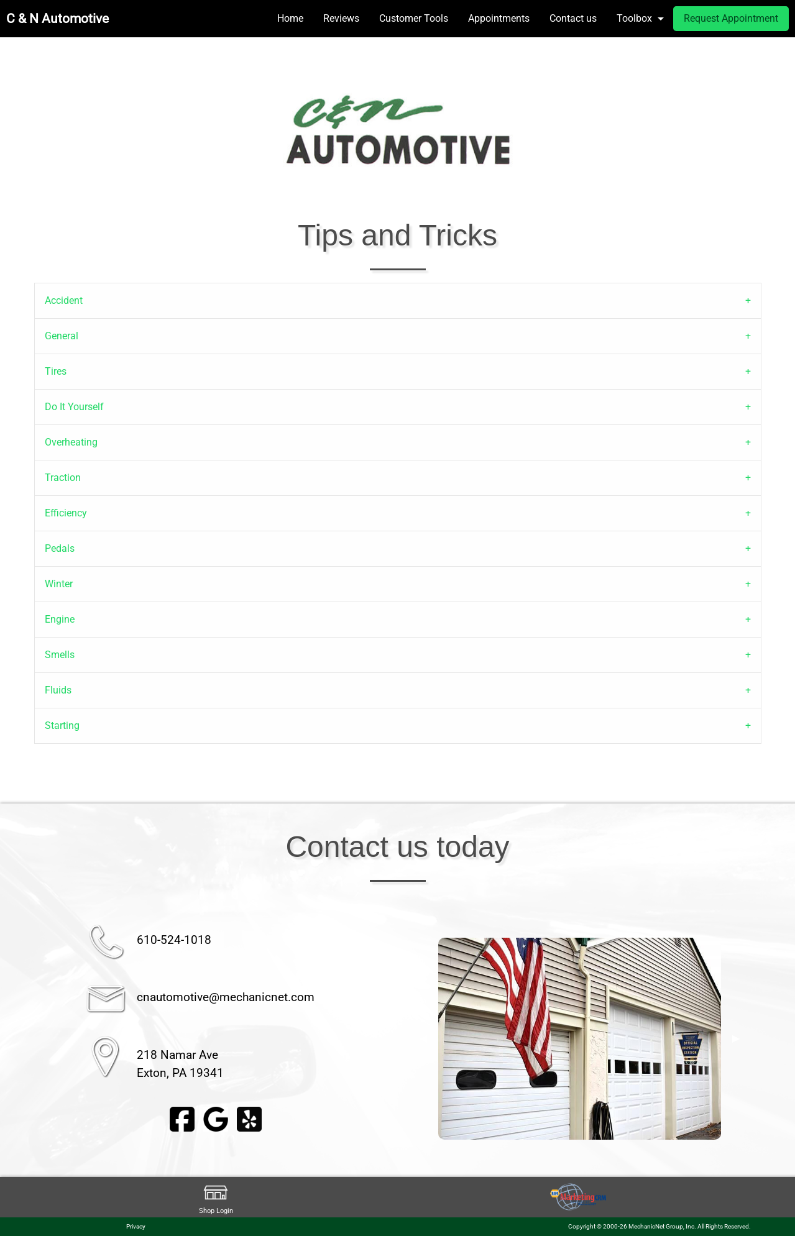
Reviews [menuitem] (341, 18)
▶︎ (736, 1038)
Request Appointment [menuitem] (731, 18)
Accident (64, 300)
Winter (59, 584)
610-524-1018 (174, 940)
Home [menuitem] (290, 18)
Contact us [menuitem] (573, 18)
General (61, 336)
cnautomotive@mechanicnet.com (226, 997)
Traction (63, 477)
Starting (62, 725)
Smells (60, 655)
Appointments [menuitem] (499, 18)
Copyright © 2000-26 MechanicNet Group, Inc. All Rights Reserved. (659, 1226)
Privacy (135, 1226)
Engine (60, 619)
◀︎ (423, 1038)
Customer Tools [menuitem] (413, 18)
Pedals (60, 548)
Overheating (71, 442)
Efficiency (66, 513)
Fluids (58, 690)
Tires (56, 371)
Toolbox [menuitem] (634, 18)
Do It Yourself (74, 407)
